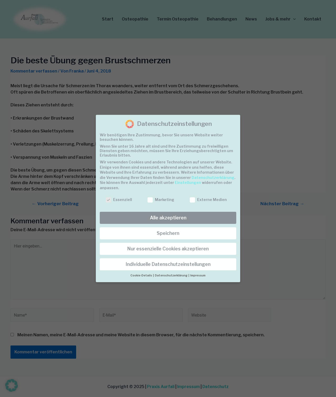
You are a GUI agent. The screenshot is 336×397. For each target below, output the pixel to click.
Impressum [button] (198, 275)
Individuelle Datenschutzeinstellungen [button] (168, 264)
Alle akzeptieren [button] (168, 217)
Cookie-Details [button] (141, 275)
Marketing (161, 199)
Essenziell (119, 199)
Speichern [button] (168, 233)
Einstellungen (188, 182)
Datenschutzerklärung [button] (171, 275)
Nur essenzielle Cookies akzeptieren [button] (168, 248)
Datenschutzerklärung (213, 177)
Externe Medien (208, 199)
